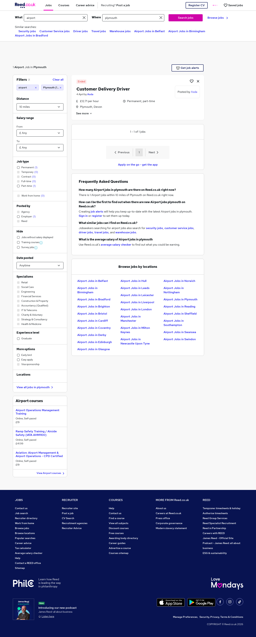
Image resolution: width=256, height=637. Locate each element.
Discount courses (119, 528)
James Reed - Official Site (218, 538)
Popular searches (25, 538)
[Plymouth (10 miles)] (52, 87)
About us (161, 508)
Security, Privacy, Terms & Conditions (221, 617)
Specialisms (25, 276)
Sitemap (20, 568)
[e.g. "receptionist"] (55, 17)
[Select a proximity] (40, 106)
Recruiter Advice (72, 528)
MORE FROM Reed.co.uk (172, 500)
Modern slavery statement (171, 528)
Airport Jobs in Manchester (131, 319)
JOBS (19, 500)
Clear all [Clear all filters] (58, 79)
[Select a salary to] (40, 147)
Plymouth (39, 67)
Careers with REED (214, 533)
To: (18, 141)
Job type (23, 161)
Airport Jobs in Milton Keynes (135, 330)
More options (26, 349)
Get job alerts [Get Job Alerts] (187, 68)
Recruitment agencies (74, 523)
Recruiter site (70, 508)
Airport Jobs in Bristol (92, 313)
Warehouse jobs (120, 31)
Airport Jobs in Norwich (179, 281)
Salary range (25, 118)
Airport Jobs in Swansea (180, 332)
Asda (90, 94)
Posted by (23, 206)
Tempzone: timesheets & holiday (222, 508)
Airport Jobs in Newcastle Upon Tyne (135, 341)
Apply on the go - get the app (138, 164)
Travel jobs (98, 31)
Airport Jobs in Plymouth (180, 299)
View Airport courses (51, 473)
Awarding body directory (123, 538)
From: (20, 126)
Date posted (25, 258)
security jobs (154, 228)
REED (206, 500)
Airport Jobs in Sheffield (180, 313)
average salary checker (116, 244)
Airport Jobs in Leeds (135, 288)
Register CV (196, 5)
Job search (21, 513)
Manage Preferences (185, 617)
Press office (163, 518)
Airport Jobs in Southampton (174, 323)
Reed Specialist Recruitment (219, 523)
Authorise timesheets (215, 513)
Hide (20, 231)
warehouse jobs (125, 232)
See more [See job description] (84, 113)
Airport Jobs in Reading (179, 306)
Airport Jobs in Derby (91, 335)
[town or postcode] (133, 17)
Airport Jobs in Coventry (94, 328)
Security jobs (27, 31)
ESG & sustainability (215, 553)
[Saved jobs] (233, 5)
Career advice (23, 543)
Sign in (83, 216)
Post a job (68, 513)
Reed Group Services (215, 518)
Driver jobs (80, 31)
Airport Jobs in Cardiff (92, 321)
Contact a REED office (28, 563)
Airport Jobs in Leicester (137, 295)
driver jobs (86, 232)
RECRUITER (70, 500)
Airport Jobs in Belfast (149, 31)
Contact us (21, 508)
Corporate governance (169, 523)
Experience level (28, 333)
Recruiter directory (26, 518)
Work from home (24, 523)
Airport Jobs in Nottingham (174, 290)
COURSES (116, 500)
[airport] (28, 87)
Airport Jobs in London (136, 309)
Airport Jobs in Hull (133, 281)
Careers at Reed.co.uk (168, 513)
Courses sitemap (119, 553)
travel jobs (101, 232)
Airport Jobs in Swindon (180, 339)
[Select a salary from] (40, 133)
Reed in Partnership (214, 528)
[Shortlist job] (191, 81)
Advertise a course (120, 548)
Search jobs (185, 18)
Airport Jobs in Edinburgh (94, 342)
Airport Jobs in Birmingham (186, 31)
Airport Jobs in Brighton (93, 306)
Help (17, 558)
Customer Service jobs (54, 31)
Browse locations (25, 533)
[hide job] (198, 81)
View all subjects (118, 523)
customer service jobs (179, 228)
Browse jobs (217, 18)
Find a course (116, 518)
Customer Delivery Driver (103, 89)
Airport (19, 67)
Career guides (117, 543)
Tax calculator (23, 548)
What (18, 17)
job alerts (97, 211)
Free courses (116, 533)
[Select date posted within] (40, 265)
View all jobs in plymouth (35, 387)
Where (96, 17)
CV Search (68, 518)
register (97, 216)
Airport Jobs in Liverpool (137, 302)
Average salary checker (28, 553)
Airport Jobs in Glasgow (93, 349)
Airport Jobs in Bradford (31, 35)
